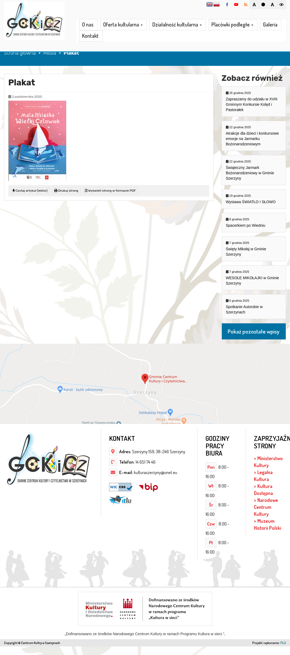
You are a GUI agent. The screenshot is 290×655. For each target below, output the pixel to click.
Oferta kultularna (123, 25)
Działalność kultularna (177, 25)
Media (49, 53)
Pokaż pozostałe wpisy (254, 331)
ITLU (283, 643)
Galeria (270, 24)
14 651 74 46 (145, 462)
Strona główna (20, 53)
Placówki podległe (232, 25)
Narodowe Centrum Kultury (266, 507)
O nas (88, 24)
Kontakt (90, 36)
